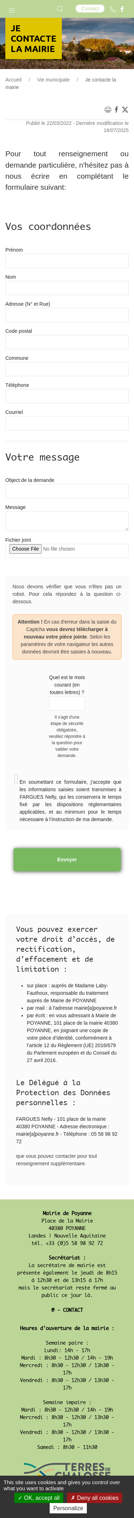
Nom (10, 277)
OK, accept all (39, 1498)
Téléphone (17, 385)
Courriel (14, 412)
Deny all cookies (95, 1498)
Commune (17, 358)
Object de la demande (29, 480)
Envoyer (67, 859)
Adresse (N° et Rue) (27, 304)
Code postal (18, 331)
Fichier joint (18, 540)
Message (15, 507)
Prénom (14, 250)
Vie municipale (53, 80)
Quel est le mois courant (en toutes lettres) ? (67, 684)
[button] (11, 9)
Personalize (68, 1508)
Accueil (13, 80)
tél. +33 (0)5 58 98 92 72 (67, 1243)
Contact (90, 8)
